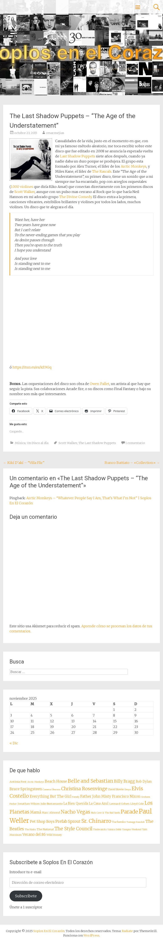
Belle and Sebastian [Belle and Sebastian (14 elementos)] (90, 781)
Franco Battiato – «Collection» (132, 463)
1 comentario (135, 443)
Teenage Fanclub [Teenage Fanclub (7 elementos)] (135, 822)
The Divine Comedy (75, 197)
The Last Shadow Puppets (97, 443)
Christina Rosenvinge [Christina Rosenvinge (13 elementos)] (84, 789)
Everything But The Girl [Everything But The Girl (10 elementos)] (50, 796)
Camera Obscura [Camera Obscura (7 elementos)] (51, 789)
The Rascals (101, 171)
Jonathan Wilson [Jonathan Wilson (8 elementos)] (29, 803)
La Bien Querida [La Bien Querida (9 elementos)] (75, 803)
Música (20, 443)
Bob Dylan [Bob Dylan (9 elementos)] (144, 781)
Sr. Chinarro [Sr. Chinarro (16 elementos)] (96, 821)
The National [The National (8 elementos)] (45, 829)
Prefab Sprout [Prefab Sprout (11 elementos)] (67, 821)
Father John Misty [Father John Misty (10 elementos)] (95, 796)
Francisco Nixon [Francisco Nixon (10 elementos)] (126, 796)
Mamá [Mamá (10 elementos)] (35, 812)
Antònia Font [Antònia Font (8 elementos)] (18, 781)
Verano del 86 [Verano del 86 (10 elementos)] (34, 834)
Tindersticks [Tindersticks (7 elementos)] (100, 829)
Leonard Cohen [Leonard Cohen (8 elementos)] (119, 803)
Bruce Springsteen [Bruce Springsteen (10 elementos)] (26, 789)
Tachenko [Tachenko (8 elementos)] (119, 821)
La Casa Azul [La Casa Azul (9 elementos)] (98, 803)
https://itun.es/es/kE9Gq (32, 367)
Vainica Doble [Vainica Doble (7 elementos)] (114, 829)
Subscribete (26, 896)
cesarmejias (55, 133)
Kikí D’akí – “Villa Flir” (23, 463)
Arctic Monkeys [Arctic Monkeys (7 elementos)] (35, 782)
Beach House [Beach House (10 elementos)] (56, 781)
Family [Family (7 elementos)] (75, 797)
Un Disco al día (37, 443)
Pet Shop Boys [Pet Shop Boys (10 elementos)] (42, 821)
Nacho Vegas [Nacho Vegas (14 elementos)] (75, 812)
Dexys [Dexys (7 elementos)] (128, 789)
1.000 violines (22, 187)
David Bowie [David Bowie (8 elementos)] (116, 789)
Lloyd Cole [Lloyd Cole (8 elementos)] (137, 803)
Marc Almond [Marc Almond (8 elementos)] (51, 812)
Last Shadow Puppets (77, 156)
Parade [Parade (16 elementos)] (129, 811)
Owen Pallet (99, 384)
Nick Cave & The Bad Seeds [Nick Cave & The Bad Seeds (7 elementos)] (105, 812)
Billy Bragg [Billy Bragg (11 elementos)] (124, 781)
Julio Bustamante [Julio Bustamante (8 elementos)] (52, 803)
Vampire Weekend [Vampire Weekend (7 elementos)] (131, 829)
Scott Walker (24, 192)
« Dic (14, 743)
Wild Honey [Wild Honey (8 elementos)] (54, 834)
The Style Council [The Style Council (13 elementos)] (73, 829)
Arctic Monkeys (133, 166)
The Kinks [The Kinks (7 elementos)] (30, 829)
